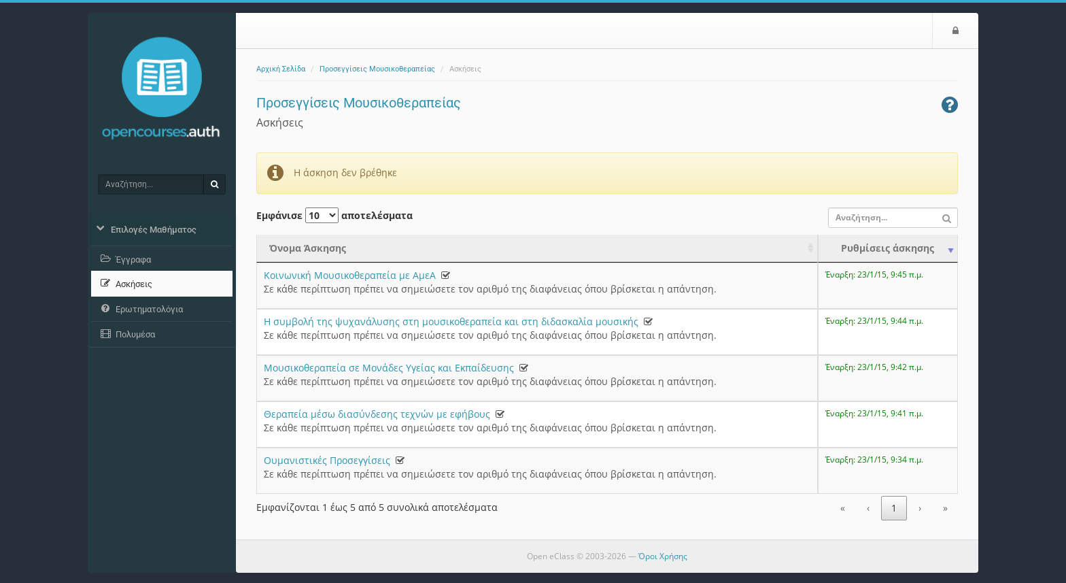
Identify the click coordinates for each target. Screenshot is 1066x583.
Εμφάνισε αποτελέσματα (334, 215)
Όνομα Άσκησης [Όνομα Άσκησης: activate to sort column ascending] (307, 247)
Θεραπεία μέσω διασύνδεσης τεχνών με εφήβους (377, 413)
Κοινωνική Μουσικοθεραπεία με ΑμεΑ (350, 275)
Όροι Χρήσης (662, 556)
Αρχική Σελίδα (280, 69)
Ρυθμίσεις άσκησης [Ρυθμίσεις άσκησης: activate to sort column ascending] (887, 247)
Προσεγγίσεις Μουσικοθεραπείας (377, 69)
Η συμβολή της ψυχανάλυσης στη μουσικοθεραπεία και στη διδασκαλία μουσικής (451, 321)
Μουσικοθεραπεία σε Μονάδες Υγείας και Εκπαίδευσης (389, 367)
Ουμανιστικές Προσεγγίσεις (327, 460)
